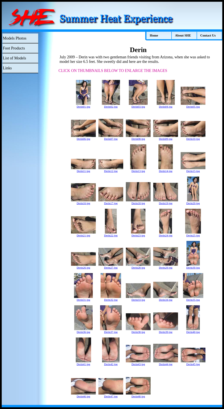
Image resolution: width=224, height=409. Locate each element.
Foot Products (14, 48)
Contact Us (208, 35)
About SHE (183, 35)
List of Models (14, 58)
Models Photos (14, 38)
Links (7, 68)
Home (154, 35)
